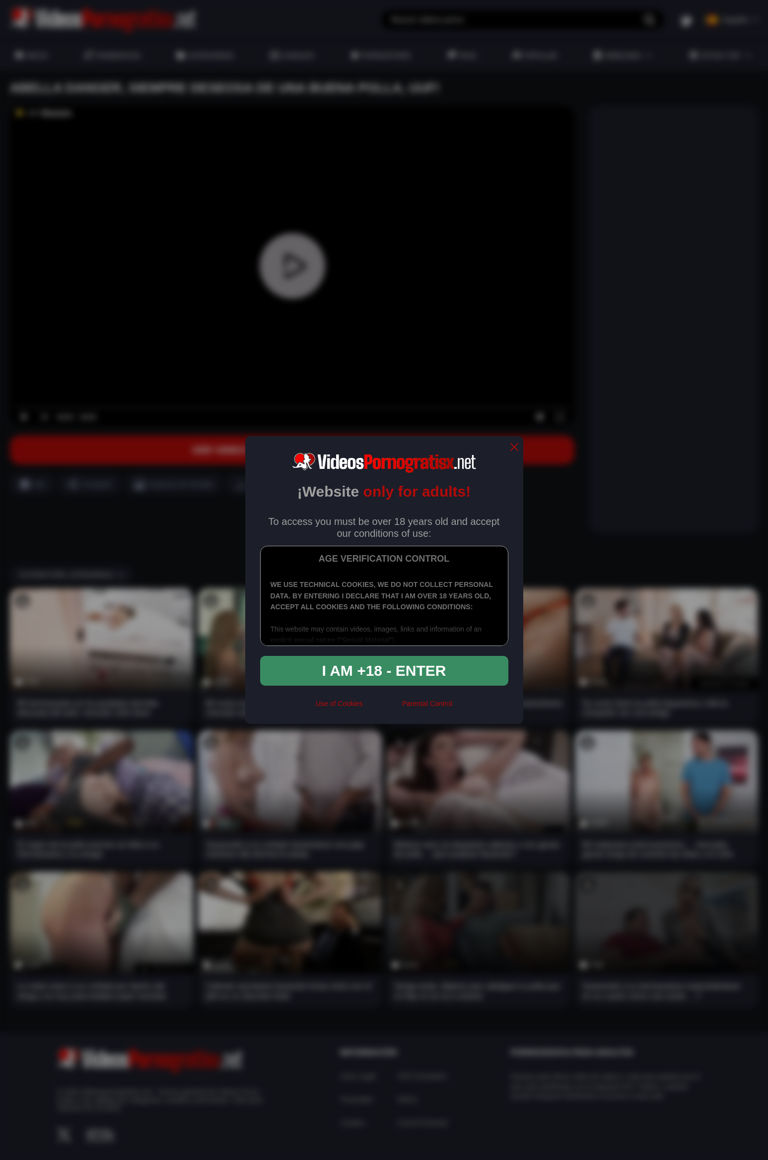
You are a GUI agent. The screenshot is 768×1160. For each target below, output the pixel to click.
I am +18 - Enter (384, 670)
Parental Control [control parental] (427, 704)
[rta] (382, 708)
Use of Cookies (339, 704)
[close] (514, 447)
